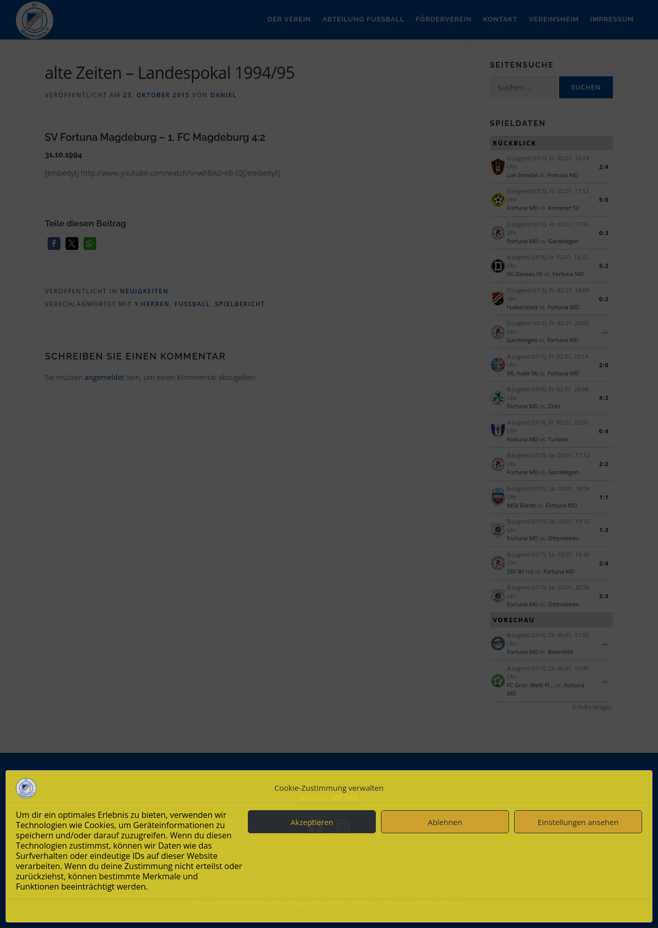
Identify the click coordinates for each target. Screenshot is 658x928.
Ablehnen (445, 822)
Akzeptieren (311, 822)
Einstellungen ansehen (578, 822)
